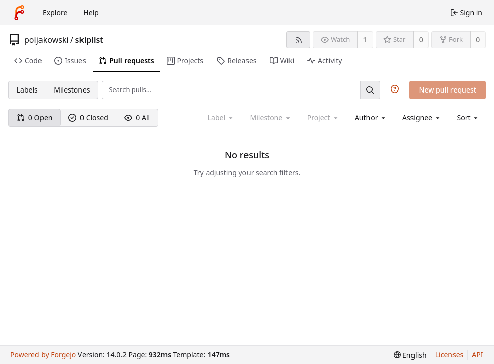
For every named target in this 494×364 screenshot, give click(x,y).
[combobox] (370, 117)
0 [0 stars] (421, 39)
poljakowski (46, 40)
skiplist (89, 40)
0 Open (35, 117)
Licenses (449, 354)
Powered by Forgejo (43, 354)
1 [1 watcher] (365, 39)
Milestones (72, 90)
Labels (27, 90)
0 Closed (88, 117)
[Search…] (370, 90)
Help (91, 12)
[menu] (468, 117)
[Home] (19, 13)
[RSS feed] (298, 39)
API (477, 354)
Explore (55, 12)
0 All (137, 117)
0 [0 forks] (478, 39)
